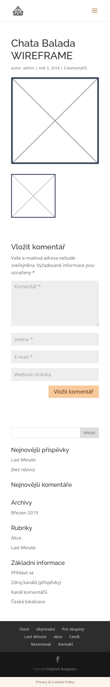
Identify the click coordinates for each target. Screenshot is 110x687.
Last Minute (23, 460)
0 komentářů (75, 68)
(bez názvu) (23, 469)
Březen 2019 (24, 513)
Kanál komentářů (29, 592)
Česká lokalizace (28, 601)
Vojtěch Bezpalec (62, 668)
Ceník (74, 636)
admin (29, 68)
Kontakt (65, 644)
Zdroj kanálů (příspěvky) (36, 582)
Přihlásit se (22, 572)
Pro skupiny (73, 629)
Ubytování (45, 629)
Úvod (24, 629)
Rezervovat (41, 644)
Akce (16, 538)
